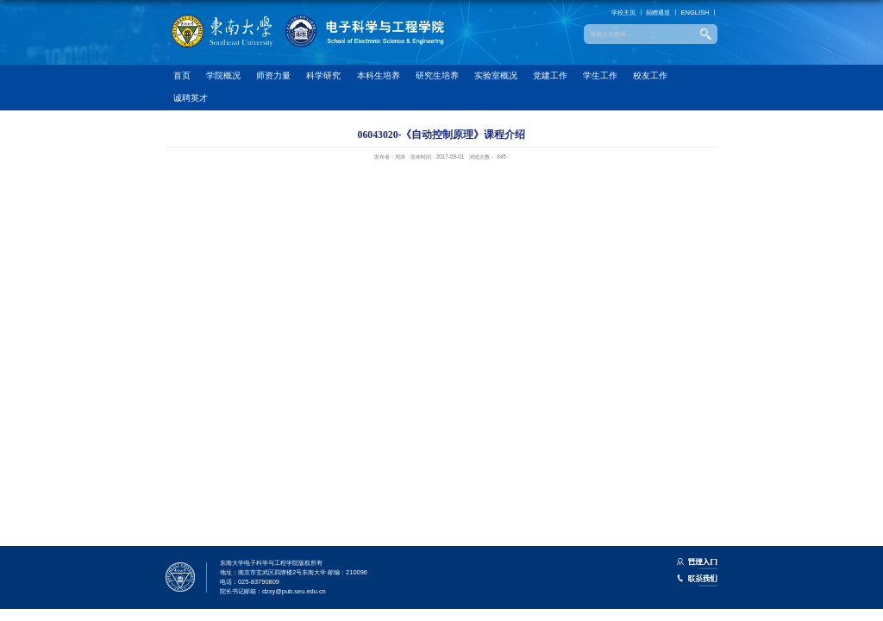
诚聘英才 (190, 98)
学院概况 (223, 75)
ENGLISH (695, 12)
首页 (182, 75)
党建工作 (550, 75)
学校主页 (623, 12)
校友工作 (650, 75)
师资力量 (273, 75)
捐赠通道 (658, 12)
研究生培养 (437, 75)
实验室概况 (495, 75)
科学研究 (323, 75)
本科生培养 (378, 75)
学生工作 (600, 75)
